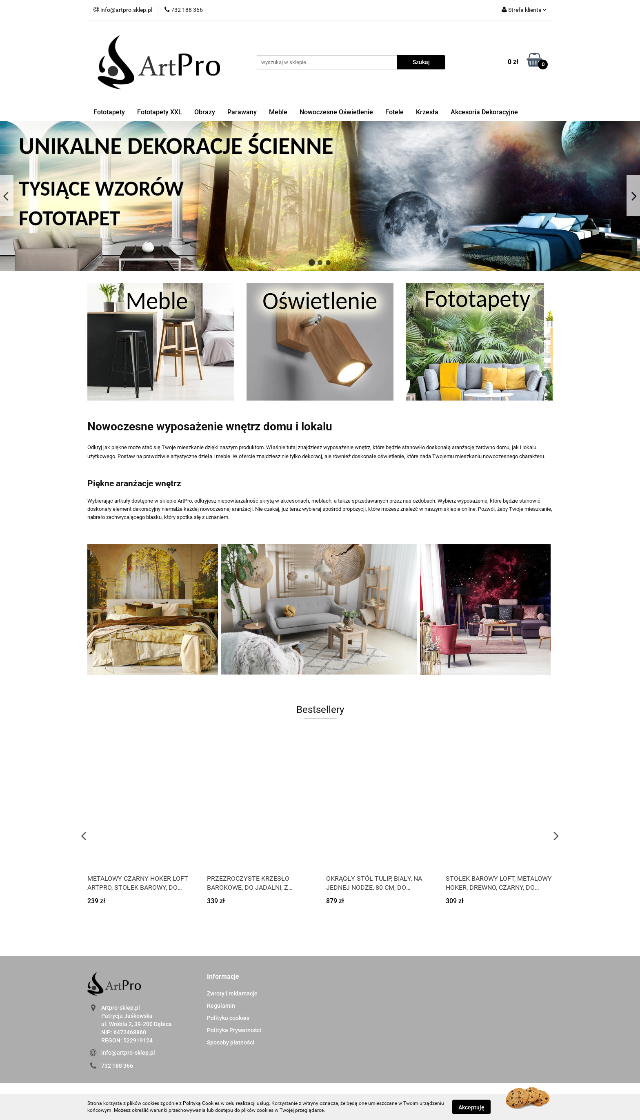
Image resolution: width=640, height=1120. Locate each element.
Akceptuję (471, 1107)
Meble (278, 112)
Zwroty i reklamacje (232, 993)
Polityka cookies (228, 1018)
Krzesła (427, 112)
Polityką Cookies (201, 1103)
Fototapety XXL (159, 112)
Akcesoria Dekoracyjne (484, 112)
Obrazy (204, 112)
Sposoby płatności (230, 1042)
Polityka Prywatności (234, 1030)
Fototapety (109, 112)
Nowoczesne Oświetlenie (336, 112)
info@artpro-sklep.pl (128, 1052)
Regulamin (221, 1005)
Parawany (242, 112)
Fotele (394, 112)
